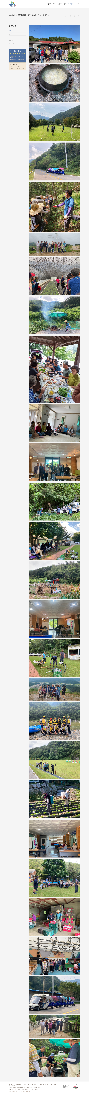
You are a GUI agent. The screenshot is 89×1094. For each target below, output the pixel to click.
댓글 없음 (28, 18)
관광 (65, 4)
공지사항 (24, 18)
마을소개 (49, 4)
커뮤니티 (70, 4)
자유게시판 (11, 37)
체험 (54, 4)
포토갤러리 (11, 40)
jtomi (13, 18)
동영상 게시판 (12, 43)
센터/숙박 (59, 4)
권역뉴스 (11, 34)
